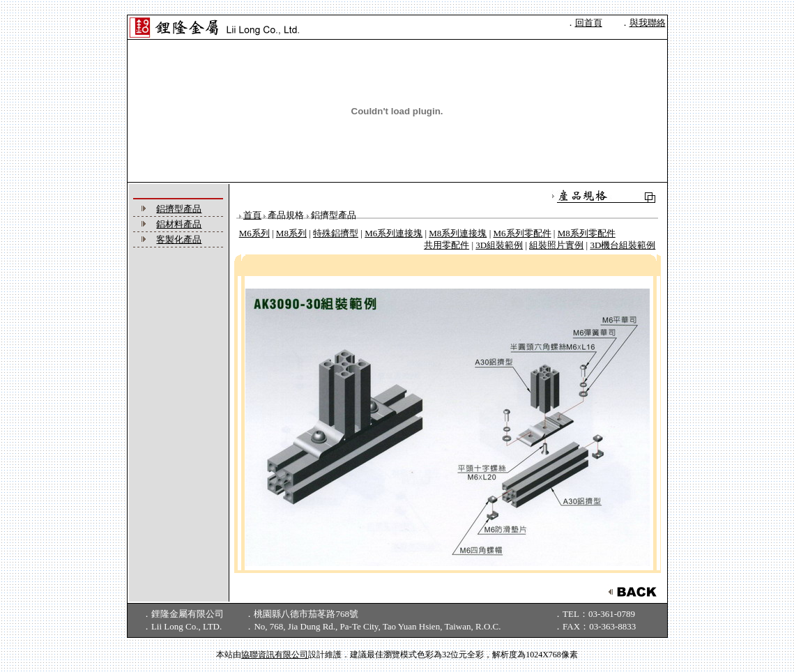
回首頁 (588, 22)
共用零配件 (446, 245)
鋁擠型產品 (178, 209)
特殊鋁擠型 (335, 233)
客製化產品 (178, 239)
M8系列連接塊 (458, 233)
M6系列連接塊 (393, 233)
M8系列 (291, 233)
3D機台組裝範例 (622, 245)
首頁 (252, 215)
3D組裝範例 (499, 245)
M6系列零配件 (522, 233)
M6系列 (254, 233)
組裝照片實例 (556, 245)
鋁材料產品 (178, 224)
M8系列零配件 (587, 233)
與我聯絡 (647, 22)
